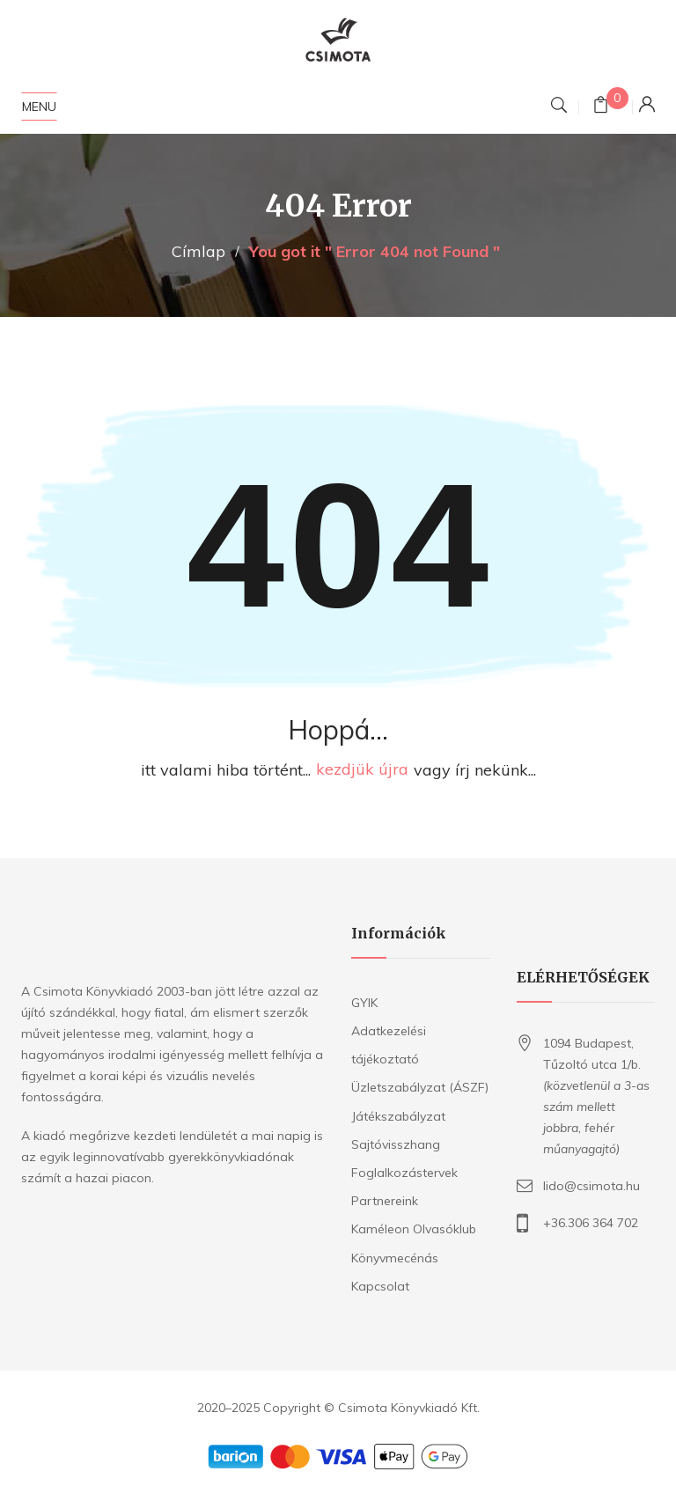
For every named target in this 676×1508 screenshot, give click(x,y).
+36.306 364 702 (590, 1223)
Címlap (198, 251)
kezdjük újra (362, 770)
